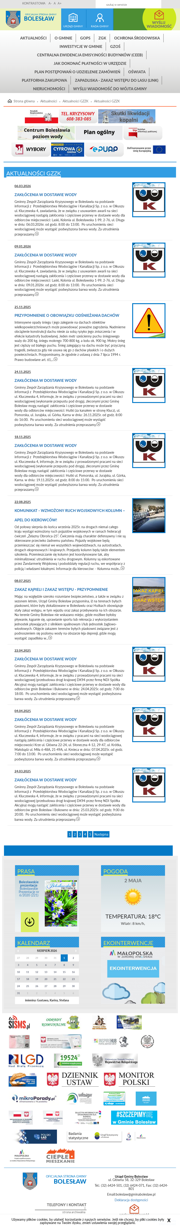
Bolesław (39, 18)
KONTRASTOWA (33, 3)
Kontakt (146, 2)
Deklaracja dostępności (131, 1200)
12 (36, 972)
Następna (101, 834)
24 (18, 986)
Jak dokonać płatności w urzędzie (90, 63)
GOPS (85, 38)
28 (55, 986)
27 (46, 986)
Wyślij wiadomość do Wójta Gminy (110, 88)
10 (18, 972)
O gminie (63, 38)
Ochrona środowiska (137, 38)
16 (73, 972)
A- (50, 3)
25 (27, 986)
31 (18, 993)
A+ (60, 3)
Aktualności (33, 38)
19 (36, 979)
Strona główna (13, 19)
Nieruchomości (49, 88)
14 (55, 972)
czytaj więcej (37, 234)
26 (36, 986)
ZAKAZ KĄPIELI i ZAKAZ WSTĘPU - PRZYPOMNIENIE (61, 589)
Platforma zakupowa (44, 80)
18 (27, 979)
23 (73, 979)
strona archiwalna (73, 1212)
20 (46, 979)
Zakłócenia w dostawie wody (46, 194)
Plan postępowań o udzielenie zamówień (77, 72)
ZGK (102, 38)
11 (27, 972)
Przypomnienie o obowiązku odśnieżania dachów (67, 315)
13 (46, 972)
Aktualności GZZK (75, 101)
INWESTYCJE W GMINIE (81, 46)
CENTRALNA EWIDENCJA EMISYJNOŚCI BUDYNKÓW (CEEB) (90, 55)
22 (64, 979)
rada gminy (100, 26)
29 (64, 986)
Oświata (137, 72)
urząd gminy (73, 26)
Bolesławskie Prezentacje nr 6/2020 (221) (29, 888)
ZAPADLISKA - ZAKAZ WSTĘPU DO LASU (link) (116, 80)
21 (55, 979)
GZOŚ (115, 46)
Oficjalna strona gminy (40, 14)
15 (64, 972)
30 (73, 986)
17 (18, 979)
